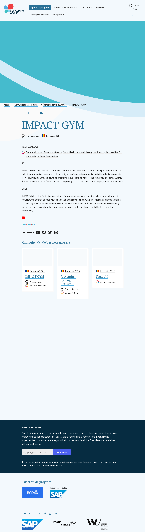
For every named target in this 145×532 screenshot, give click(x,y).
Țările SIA (136, 7)
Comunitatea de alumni (65, 7)
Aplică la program (40, 7)
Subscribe (62, 452)
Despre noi (86, 7)
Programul (58, 14)
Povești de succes (40, 14)
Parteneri (100, 7)
